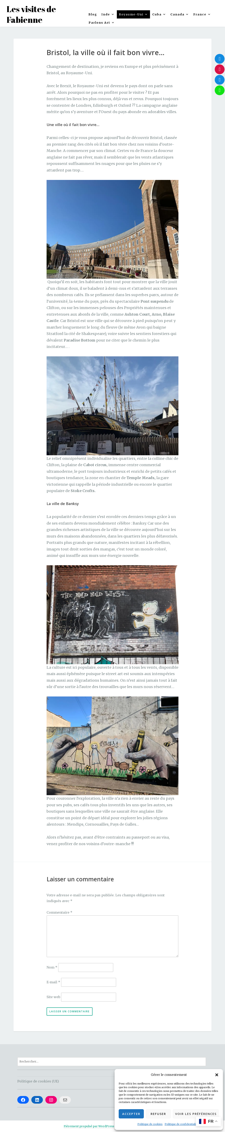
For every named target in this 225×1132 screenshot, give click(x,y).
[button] (217, 1075)
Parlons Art (102, 23)
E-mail (53, 982)
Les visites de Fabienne (31, 14)
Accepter (131, 1114)
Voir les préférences (196, 1114)
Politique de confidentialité (181, 1124)
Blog (92, 14)
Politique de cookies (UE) (38, 1081)
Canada (179, 14)
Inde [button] (108, 14)
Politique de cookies (150, 1124)
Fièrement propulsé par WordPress (89, 1126)
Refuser (158, 1114)
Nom (52, 967)
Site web (53, 997)
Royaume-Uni (133, 14)
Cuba (159, 14)
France (202, 14)
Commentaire (59, 912)
